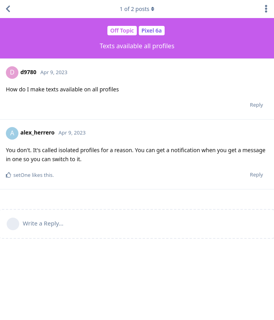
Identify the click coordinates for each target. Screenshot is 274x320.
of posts (137, 9)
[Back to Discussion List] (8, 9)
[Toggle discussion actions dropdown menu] (266, 9)
